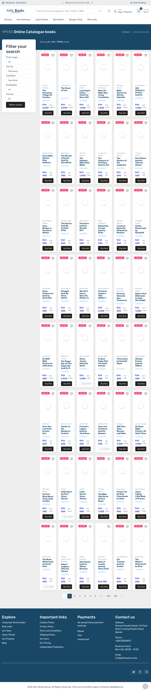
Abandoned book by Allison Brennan (85, 565)
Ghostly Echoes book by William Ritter (139, 363)
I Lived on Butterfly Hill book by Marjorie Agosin (122, 230)
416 (115, 596)
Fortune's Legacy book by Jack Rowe (85, 429)
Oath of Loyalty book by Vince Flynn (103, 565)
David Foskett (103, 288)
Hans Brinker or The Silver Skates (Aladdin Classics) (47, 231)
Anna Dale (46, 288)
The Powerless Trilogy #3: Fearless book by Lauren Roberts (47, 97)
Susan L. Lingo (140, 424)
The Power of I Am (66, 89)
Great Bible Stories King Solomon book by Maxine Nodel (47, 163)
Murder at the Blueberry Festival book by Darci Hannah (65, 433)
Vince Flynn (102, 559)
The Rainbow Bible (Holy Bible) (85, 161)
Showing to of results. (55, 42)
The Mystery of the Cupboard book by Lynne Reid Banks (122, 165)
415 (108, 596)
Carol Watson (140, 85)
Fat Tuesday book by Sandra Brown (121, 564)
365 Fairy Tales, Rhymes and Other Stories (121, 431)
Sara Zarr (45, 424)
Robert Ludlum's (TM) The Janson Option (65, 569)
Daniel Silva (46, 557)
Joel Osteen (65, 85)
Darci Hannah (66, 424)
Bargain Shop (75, 19)
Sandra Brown (122, 557)
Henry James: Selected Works (84, 362)
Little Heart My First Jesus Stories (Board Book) (66, 497)
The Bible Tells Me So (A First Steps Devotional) (103, 498)
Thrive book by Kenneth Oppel (122, 361)
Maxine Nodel (47, 153)
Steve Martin (65, 288)
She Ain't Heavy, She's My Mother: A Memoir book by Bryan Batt (85, 298)
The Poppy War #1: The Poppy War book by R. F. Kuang (66, 365)
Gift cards (92, 19)
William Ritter (140, 356)
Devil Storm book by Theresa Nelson (140, 161)
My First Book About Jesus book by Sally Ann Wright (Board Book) (47, 501)
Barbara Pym (103, 424)
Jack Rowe (84, 424)
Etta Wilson (65, 153)
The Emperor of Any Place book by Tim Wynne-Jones (103, 164)
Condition (11, 75)
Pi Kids (63, 489)
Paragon (120, 424)
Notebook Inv (116, 687)
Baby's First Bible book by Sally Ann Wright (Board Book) (140, 299)
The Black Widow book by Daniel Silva (47, 562)
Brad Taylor (139, 557)
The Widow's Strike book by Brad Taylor (140, 564)
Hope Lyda (121, 489)
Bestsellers (58, 19)
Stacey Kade (102, 356)
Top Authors (21, 3)
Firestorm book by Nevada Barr (84, 226)
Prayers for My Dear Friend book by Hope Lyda (122, 496)
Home (126, 32)
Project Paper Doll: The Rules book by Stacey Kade (103, 364)
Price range (11, 57)
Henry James (84, 356)
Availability (11, 85)
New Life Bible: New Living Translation (103, 93)
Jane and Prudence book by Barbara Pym (102, 431)
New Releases (23, 19)
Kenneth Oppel (122, 356)
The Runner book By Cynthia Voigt (66, 226)
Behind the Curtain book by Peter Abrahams (103, 230)
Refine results (15, 104)
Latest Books (41, 19)
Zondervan (46, 356)
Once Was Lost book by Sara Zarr (47, 429)
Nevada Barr (84, 221)
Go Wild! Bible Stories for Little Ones (47, 362)
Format (9, 94)
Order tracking (138, 3)
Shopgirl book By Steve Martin (65, 294)
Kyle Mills (101, 557)
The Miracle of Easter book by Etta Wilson (66, 159)
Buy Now (48, 113)
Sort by (9, 66)
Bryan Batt (84, 288)
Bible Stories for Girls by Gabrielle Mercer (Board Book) (122, 97)
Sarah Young (140, 489)
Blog (4, 643)
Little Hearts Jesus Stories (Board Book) (83, 497)
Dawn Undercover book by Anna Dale (47, 294)
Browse (8, 19)
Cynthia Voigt (66, 221)
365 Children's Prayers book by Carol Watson (140, 94)
